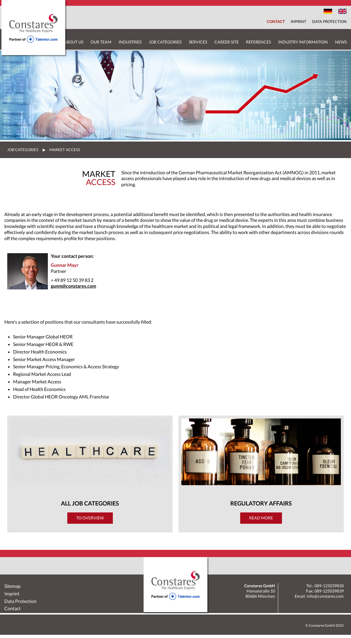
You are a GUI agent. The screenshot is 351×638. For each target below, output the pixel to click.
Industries (130, 41)
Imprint (298, 21)
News (341, 41)
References (258, 41)
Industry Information (303, 41)
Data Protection (329, 21)
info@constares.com (325, 596)
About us (73, 41)
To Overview (90, 517)
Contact (276, 21)
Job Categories (165, 41)
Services (198, 41)
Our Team (101, 41)
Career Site (226, 41)
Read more (261, 517)
